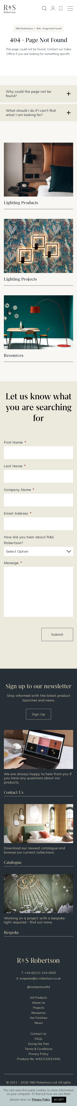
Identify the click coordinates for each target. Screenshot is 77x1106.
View (38, 194)
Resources (38, 1013)
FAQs (38, 1039)
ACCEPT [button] (59, 1099)
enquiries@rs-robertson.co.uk (40, 978)
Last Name (15, 466)
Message (13, 563)
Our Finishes (38, 1018)
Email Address (18, 513)
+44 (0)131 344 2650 (40, 973)
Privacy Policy (38, 1054)
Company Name (19, 489)
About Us (38, 1003)
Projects (38, 1008)
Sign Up (38, 714)
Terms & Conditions (38, 1049)
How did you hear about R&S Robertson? (29, 540)
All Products (38, 997)
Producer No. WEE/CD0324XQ (38, 1059)
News (38, 1023)
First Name (15, 442)
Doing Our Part (38, 1044)
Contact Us (38, 1034)
